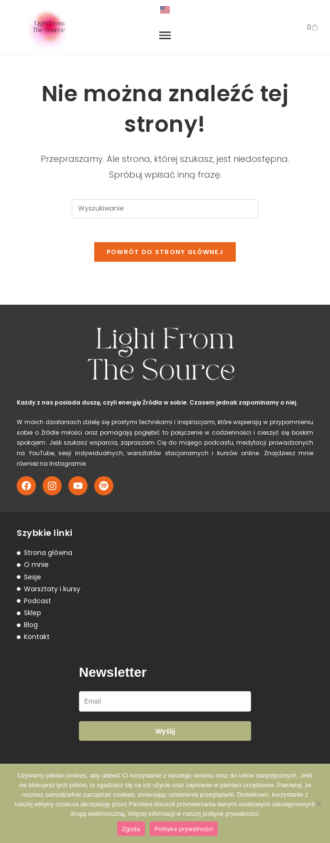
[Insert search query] (165, 208)
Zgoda (131, 828)
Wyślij (165, 735)
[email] (165, 706)
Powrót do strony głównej (165, 256)
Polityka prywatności (183, 828)
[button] (165, 36)
